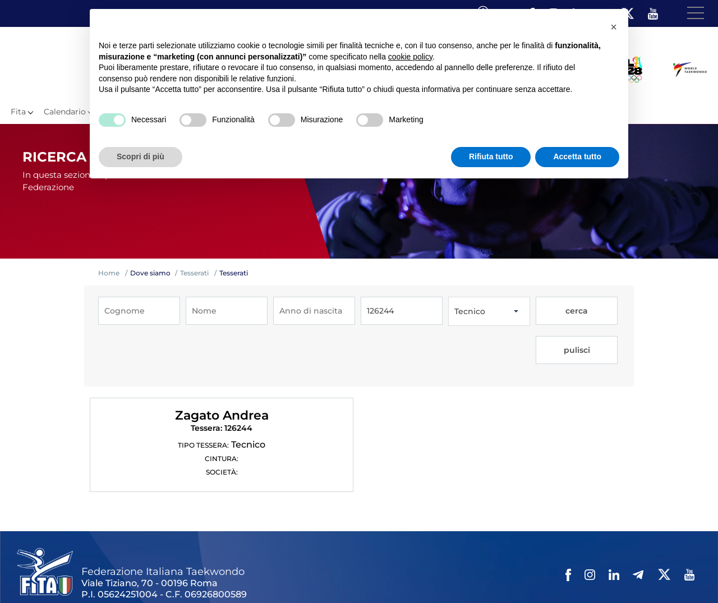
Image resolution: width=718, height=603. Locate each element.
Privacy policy (377, 574)
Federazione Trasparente (65, 574)
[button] (614, 27)
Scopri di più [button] (140, 156)
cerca (555, 311)
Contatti (330, 574)
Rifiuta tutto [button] (491, 156)
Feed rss (508, 574)
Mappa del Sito (172, 574)
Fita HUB (547, 574)
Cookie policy (433, 574)
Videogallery (284, 574)
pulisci (596, 311)
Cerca (476, 574)
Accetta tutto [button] (577, 156)
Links (127, 574)
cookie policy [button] (410, 56)
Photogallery (230, 574)
